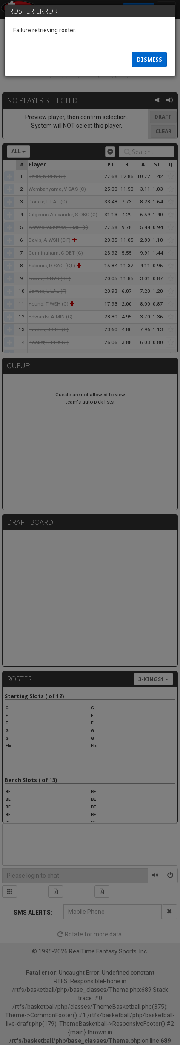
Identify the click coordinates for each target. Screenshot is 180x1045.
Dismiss (149, 59)
